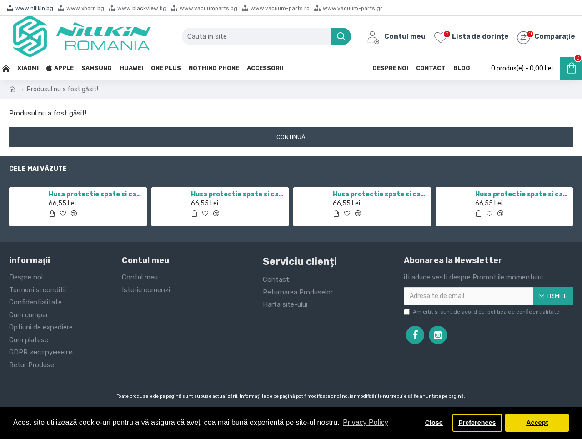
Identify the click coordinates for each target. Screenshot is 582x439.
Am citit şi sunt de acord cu (482, 312)
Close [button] (434, 422)
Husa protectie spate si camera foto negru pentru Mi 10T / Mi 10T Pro (238, 194)
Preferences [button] (477, 422)
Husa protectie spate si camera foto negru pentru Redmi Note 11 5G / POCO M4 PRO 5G (96, 194)
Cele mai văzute (38, 169)
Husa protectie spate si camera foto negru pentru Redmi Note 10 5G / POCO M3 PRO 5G (380, 194)
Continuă (291, 137)
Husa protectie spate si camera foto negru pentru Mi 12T (522, 194)
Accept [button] (537, 422)
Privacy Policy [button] (365, 422)
